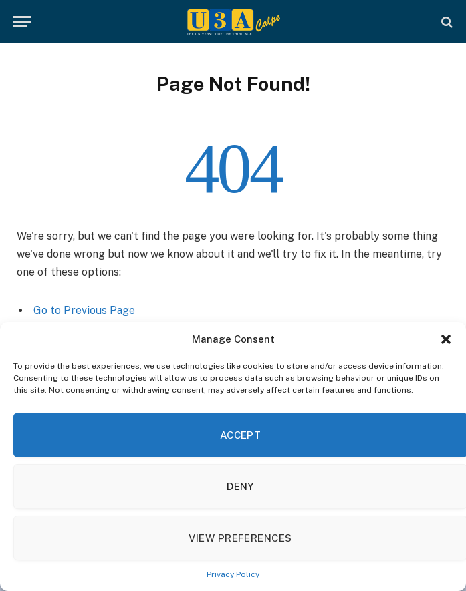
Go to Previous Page (84, 310)
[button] (446, 339)
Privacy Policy (233, 574)
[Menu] (22, 22)
